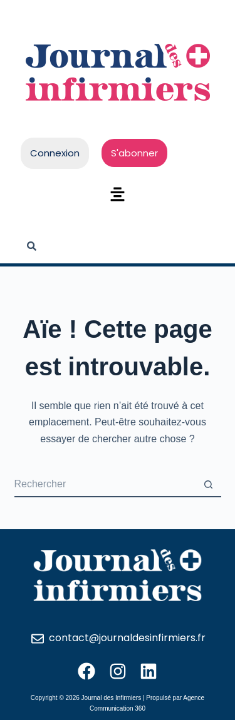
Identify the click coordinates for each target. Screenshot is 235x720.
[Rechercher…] (105, 484)
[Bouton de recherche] (208, 484)
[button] (117, 195)
